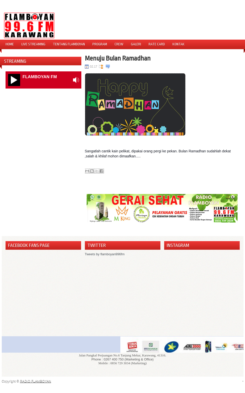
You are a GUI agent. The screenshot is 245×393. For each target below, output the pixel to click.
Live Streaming (33, 44)
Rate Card (157, 44)
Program (99, 44)
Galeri (136, 44)
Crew (119, 44)
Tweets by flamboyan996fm (105, 254)
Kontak (178, 44)
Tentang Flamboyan (69, 44)
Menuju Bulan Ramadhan (118, 58)
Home (10, 44)
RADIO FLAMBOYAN (35, 381)
